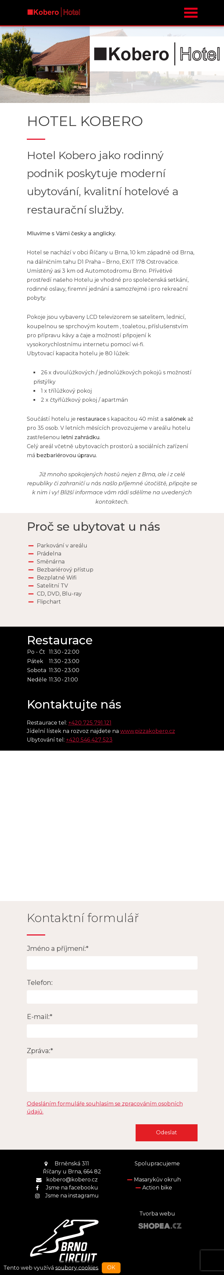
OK (111, 1267)
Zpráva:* (40, 1051)
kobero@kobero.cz (72, 1179)
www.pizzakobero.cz (147, 731)
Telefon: (40, 983)
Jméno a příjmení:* (58, 948)
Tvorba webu (157, 1213)
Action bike (157, 1187)
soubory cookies (76, 1267)
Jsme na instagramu (72, 1195)
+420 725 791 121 (89, 723)
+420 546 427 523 (89, 740)
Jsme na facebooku (72, 1187)
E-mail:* (40, 1017)
